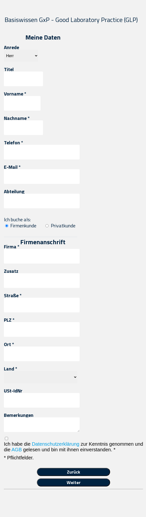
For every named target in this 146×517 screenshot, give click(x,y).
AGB (16, 449)
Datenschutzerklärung (55, 444)
